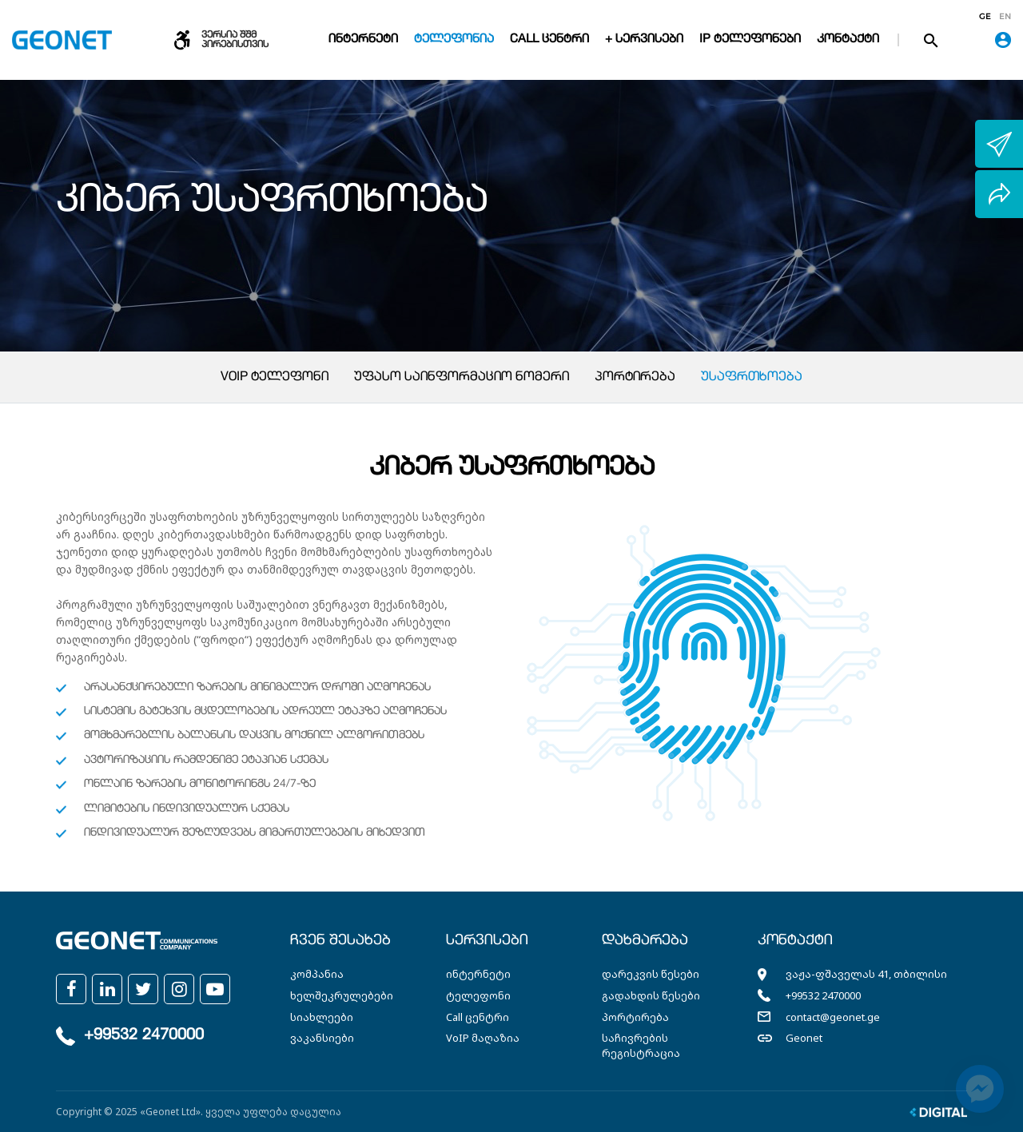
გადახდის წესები (651, 995)
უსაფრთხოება (751, 377)
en (1005, 17)
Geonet (804, 1038)
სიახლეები (321, 1017)
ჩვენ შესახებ (340, 941)
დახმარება (645, 941)
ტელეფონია (454, 40)
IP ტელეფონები (750, 40)
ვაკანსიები (322, 1038)
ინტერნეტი (363, 40)
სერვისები (487, 941)
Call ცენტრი (549, 40)
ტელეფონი (478, 995)
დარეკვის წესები (650, 974)
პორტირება (635, 377)
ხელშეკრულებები (341, 995)
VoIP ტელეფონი (274, 377)
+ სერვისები (644, 40)
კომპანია (317, 974)
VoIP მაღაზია (482, 1038)
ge (985, 17)
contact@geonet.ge (833, 1017)
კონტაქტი (848, 40)
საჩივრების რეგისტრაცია (641, 1045)
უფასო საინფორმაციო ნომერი (461, 377)
